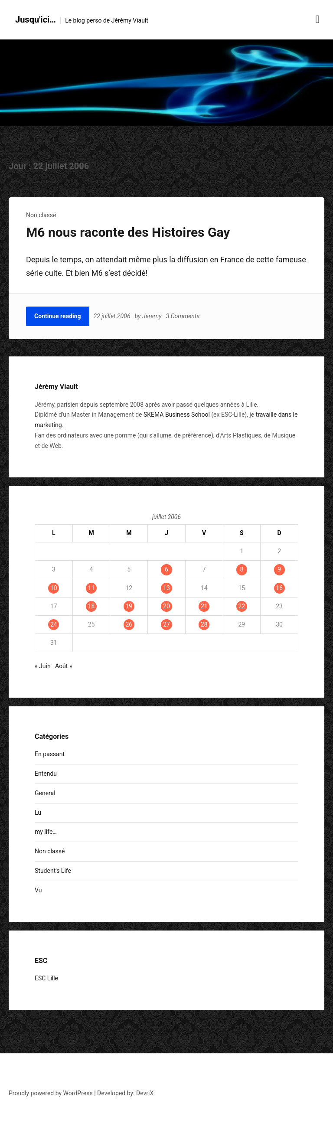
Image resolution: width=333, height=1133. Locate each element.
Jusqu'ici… (35, 19)
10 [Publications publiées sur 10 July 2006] (53, 587)
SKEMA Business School (177, 414)
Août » (63, 666)
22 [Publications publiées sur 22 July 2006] (241, 606)
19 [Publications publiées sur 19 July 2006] (128, 606)
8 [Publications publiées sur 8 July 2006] (241, 569)
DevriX (144, 1093)
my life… (46, 831)
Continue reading (57, 316)
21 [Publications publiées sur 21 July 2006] (204, 606)
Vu (38, 890)
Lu (38, 812)
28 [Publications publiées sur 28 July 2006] (204, 624)
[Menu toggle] (318, 19)
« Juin (43, 666)
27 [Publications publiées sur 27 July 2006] (166, 624)
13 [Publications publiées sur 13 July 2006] (166, 587)
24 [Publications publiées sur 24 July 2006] (53, 624)
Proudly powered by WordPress (51, 1093)
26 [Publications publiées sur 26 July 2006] (128, 624)
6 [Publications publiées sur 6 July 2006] (166, 569)
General (45, 793)
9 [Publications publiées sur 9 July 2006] (279, 569)
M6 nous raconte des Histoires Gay (128, 232)
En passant (50, 754)
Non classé (41, 215)
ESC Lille (46, 978)
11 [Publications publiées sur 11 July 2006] (91, 587)
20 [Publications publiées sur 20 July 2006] (166, 606)
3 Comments (183, 316)
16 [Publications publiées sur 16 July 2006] (279, 587)
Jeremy (152, 316)
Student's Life (53, 870)
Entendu (46, 773)
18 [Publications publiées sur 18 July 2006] (91, 606)
